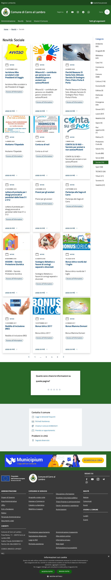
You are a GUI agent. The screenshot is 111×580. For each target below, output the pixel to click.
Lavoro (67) (100, 113)
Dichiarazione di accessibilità (66, 547)
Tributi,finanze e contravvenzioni (68, 501)
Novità (13, 29)
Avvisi (85, 505)
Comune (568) (99, 75)
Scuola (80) (100, 153)
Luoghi (85, 516)
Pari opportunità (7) (100, 130)
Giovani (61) (100, 109)
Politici (3, 513)
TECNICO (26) (100, 171)
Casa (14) (99, 62)
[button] (55, 576)
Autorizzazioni (61, 509)
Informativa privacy (63, 540)
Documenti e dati (7, 520)
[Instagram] (77, 11)
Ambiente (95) (99, 45)
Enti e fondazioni (7, 509)
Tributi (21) (100, 176)
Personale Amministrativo (10, 517)
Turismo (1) (100, 180)
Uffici (3, 505)
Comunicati (87, 501)
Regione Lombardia (8, 3)
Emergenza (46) (100, 103)
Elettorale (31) (99, 96)
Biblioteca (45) (99, 56)
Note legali (60, 544)
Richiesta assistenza (36, 544)
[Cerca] (107, 12)
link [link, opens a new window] (76, 567)
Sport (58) (99, 167)
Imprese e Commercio (36, 501)
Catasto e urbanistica (36, 505)
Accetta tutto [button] (47, 571)
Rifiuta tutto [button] (64, 571)
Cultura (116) (100, 81)
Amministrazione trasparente (67, 532)
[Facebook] (66, 11)
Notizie (9, 65)
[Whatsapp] (88, 11)
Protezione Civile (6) (100, 143)
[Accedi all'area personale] (99, 2)
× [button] (108, 556)
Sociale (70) (100, 162)
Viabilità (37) (100, 185)
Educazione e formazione (65, 493)
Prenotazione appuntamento (39, 532)
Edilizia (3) (99, 90)
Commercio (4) (100, 68)
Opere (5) (99, 123)
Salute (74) (100, 148)
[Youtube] (71, 11)
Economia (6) (100, 86)
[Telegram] (82, 11)
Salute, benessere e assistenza (67, 505)
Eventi (85, 519)
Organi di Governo (8, 497)
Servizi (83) (100, 158)
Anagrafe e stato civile (37, 497)
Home (6, 29)
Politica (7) (99, 137)
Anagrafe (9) (100, 51)
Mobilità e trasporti (36, 509)
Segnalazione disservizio (38, 536)
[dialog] (55, 567)
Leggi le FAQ (33, 540)
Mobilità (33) (100, 118)
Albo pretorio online (63, 536)
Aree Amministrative (9, 501)
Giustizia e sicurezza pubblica (66, 497)
